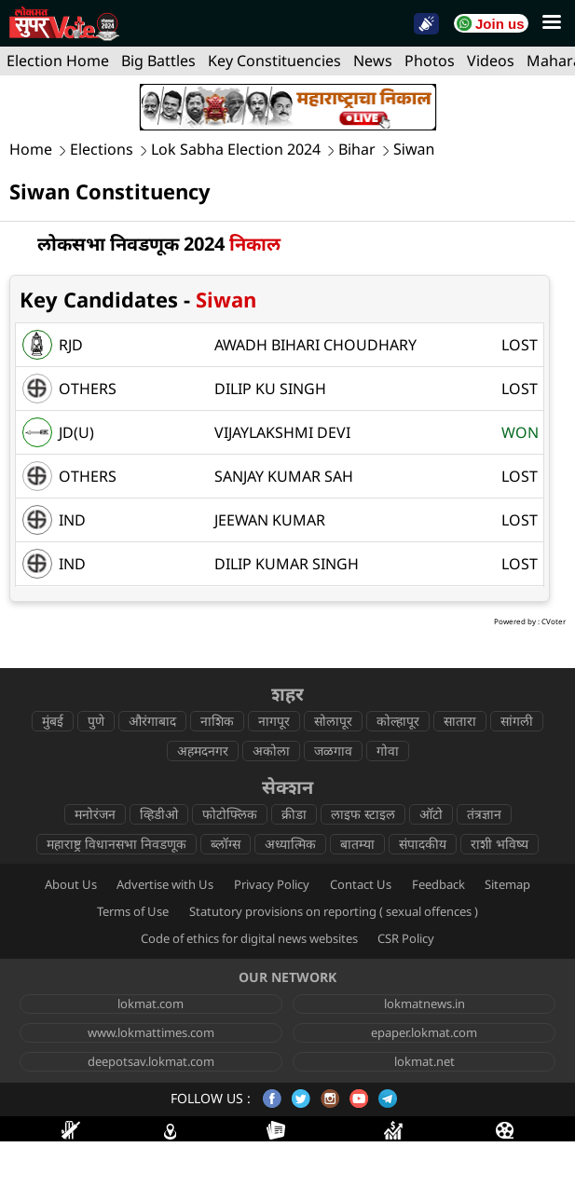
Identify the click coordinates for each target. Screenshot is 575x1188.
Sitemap (507, 884)
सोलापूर (333, 721)
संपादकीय (422, 844)
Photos (429, 60)
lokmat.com (150, 1003)
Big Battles (158, 60)
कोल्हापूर (397, 721)
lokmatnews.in (424, 1003)
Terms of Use (133, 911)
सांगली (516, 721)
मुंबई (52, 721)
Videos (490, 60)
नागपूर (274, 721)
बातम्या (357, 844)
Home (30, 149)
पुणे (96, 721)
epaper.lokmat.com (424, 1032)
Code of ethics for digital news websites (249, 938)
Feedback (438, 884)
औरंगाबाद (152, 721)
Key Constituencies (274, 60)
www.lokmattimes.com (151, 1032)
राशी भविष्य (499, 844)
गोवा (387, 750)
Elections (101, 149)
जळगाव (333, 750)
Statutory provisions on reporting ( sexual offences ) (333, 911)
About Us (71, 884)
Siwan (413, 149)
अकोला (271, 750)
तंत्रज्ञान (484, 814)
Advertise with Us (164, 884)
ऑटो (431, 814)
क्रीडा (294, 814)
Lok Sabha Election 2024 (236, 149)
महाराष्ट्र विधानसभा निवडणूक (116, 844)
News (372, 60)
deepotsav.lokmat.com (151, 1061)
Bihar (357, 149)
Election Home (58, 60)
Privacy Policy (271, 884)
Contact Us (360, 884)
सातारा (460, 721)
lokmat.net (424, 1061)
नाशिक (217, 721)
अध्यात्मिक (290, 844)
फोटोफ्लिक (229, 814)
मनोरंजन (95, 814)
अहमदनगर (202, 750)
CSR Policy (405, 938)
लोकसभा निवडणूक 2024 (159, 243)
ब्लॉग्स (225, 844)
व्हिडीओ (159, 814)
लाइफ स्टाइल (363, 814)
